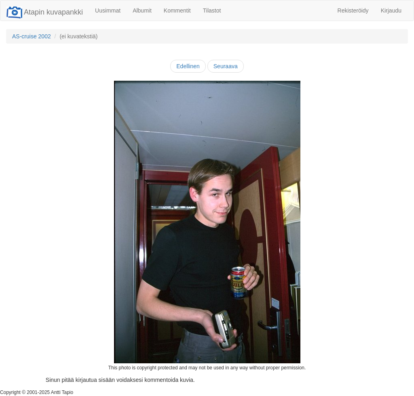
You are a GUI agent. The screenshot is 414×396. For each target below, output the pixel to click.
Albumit (142, 10)
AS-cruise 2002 (31, 36)
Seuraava (225, 66)
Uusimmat (107, 10)
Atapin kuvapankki (44, 12)
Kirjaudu (391, 10)
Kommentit (177, 10)
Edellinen (188, 66)
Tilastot (212, 10)
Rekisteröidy (353, 10)
